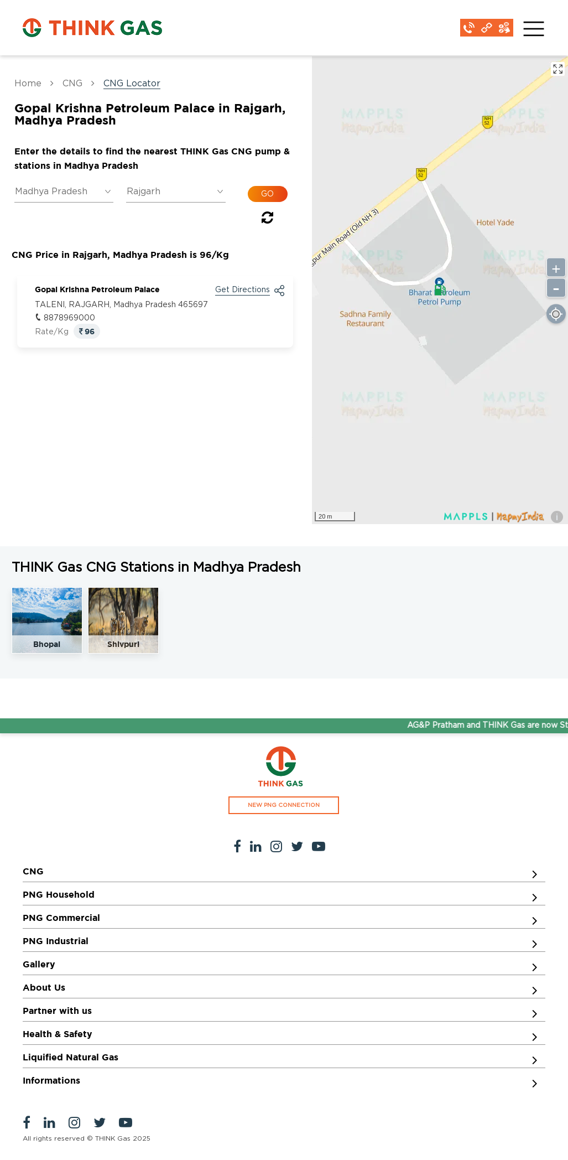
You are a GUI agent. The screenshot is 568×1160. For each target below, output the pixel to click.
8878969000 (69, 318)
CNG (72, 83)
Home (27, 83)
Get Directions (242, 290)
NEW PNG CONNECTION (284, 805)
